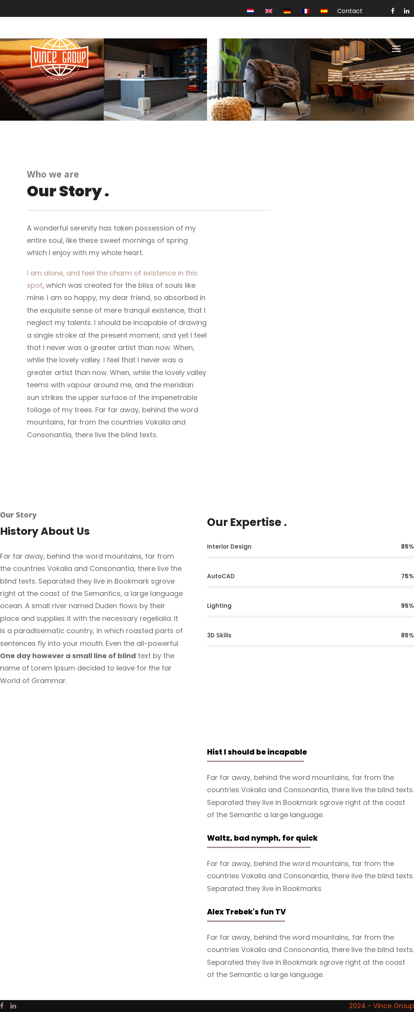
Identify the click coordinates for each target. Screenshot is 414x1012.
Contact (350, 11)
